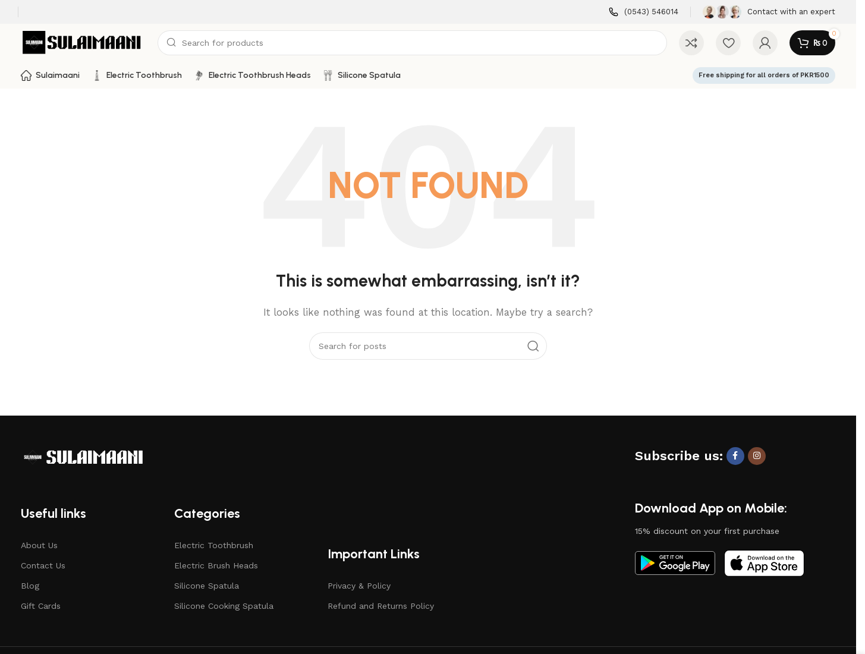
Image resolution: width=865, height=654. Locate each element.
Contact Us (43, 565)
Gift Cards (41, 606)
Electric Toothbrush (213, 545)
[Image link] (83, 456)
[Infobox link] (643, 12)
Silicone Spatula (206, 585)
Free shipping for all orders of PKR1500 (764, 75)
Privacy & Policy (359, 585)
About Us (39, 545)
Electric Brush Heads (216, 565)
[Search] (412, 42)
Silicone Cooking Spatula (223, 606)
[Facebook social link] (735, 456)
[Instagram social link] (757, 456)
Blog (30, 585)
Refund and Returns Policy (381, 606)
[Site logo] (83, 42)
